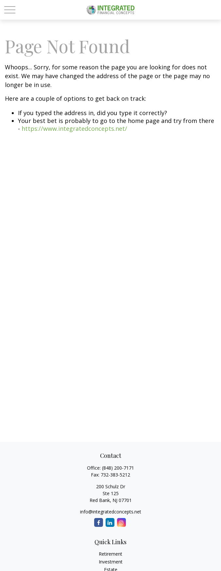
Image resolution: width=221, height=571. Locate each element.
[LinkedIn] (110, 522)
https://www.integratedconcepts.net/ (74, 128)
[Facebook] (98, 522)
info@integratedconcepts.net (110, 512)
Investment (111, 562)
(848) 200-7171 (118, 468)
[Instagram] (121, 522)
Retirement (110, 554)
